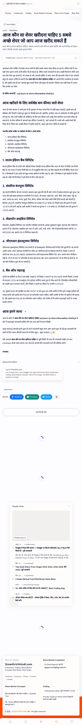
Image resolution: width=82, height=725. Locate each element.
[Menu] (41, 721)
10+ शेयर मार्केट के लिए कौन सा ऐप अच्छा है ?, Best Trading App (40, 588)
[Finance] (8, 13)
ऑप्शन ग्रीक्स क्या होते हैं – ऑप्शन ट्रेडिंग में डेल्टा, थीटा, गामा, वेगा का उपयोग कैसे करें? (42, 599)
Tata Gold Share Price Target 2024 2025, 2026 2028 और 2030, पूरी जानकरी (40, 568)
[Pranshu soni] (10, 58)
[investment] (30, 575)
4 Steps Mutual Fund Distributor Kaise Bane (35, 579)
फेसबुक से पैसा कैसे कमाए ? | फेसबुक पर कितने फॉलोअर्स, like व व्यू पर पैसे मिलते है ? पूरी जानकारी (42, 549)
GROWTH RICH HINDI (16, 4)
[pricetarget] (29, 563)
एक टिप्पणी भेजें (41, 412)
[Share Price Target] (61, 13)
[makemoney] (30, 544)
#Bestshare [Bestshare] (8, 390)
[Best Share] (76, 13)
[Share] (56, 721)
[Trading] (28, 13)
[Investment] (18, 13)
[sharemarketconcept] (31, 585)
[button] (17, 397)
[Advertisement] (41, 438)
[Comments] (72, 721)
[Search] (78, 4)
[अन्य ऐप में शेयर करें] (57, 397)
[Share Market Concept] (43, 13)
